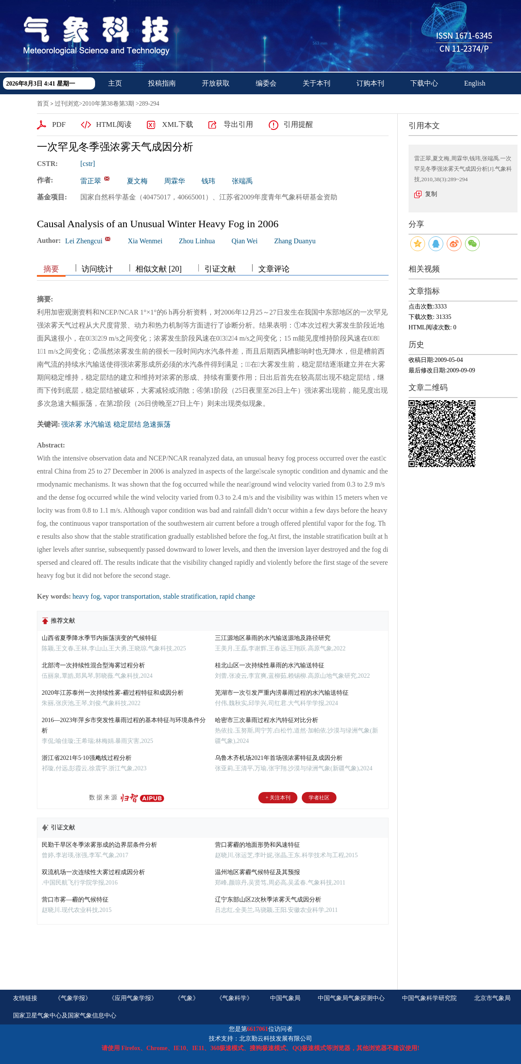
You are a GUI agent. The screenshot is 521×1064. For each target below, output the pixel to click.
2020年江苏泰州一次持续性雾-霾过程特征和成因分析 (113, 692)
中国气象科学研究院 (429, 998)
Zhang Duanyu (295, 241)
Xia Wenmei (145, 241)
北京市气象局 (492, 998)
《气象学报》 (73, 998)
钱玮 (208, 181)
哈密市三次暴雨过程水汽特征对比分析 (266, 720)
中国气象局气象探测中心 (351, 998)
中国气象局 (285, 998)
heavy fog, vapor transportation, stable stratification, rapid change (164, 596)
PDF (59, 124)
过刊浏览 (67, 103)
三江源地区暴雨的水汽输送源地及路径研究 (272, 638)
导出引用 (238, 124)
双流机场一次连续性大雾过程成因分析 (93, 872)
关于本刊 (316, 83)
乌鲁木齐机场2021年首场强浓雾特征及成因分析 (279, 758)
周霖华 (174, 181)
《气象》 (187, 998)
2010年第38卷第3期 (108, 103)
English (474, 83)
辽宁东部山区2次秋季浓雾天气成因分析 (268, 899)
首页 (43, 103)
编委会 (266, 83)
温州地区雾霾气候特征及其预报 (257, 872)
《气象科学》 (234, 998)
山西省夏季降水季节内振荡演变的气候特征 (99, 638)
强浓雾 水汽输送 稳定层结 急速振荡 (116, 424)
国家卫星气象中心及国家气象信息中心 (64, 1015)
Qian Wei (244, 241)
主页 (115, 83)
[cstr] (87, 163)
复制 (431, 194)
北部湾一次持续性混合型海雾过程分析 (93, 665)
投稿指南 (162, 83)
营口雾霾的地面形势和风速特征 (257, 845)
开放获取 (216, 83)
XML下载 (177, 124)
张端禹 (242, 181)
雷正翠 (90, 181)
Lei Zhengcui (83, 241)
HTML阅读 (114, 124)
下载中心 (424, 83)
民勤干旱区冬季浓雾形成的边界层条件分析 (99, 845)
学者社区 (319, 798)
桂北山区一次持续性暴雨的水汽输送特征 (269, 665)
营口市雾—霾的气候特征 (75, 899)
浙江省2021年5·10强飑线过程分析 (87, 758)
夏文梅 (137, 181)
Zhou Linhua (197, 241)
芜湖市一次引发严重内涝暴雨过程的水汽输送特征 (282, 692)
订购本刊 (370, 83)
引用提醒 (298, 124)
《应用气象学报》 (133, 998)
